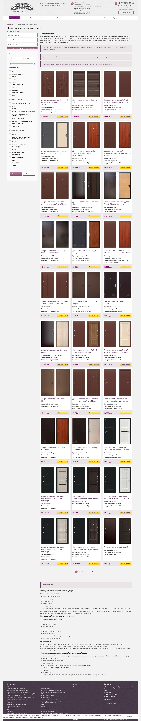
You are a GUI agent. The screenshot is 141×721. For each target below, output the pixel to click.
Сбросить (29, 174)
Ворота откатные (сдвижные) (16, 687)
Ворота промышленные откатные (18, 690)
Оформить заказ (63, 116)
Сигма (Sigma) (12, 40)
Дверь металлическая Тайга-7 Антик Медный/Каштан (84, 351)
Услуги (43, 18)
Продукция (15, 18)
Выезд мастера (77, 687)
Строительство (45, 708)
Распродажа (34, 18)
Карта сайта (107, 699)
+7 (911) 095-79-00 (126, 3)
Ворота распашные (14, 706)
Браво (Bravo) (12, 44)
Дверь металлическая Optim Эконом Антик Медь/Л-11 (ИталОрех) (84, 153)
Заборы (10, 702)
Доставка (60, 18)
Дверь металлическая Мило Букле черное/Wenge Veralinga (85, 548)
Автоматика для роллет (47, 695)
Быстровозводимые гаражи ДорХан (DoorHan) (54, 713)
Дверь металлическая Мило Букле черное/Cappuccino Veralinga (52, 549)
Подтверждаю (130, 716)
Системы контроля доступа (49, 711)
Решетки (43, 706)
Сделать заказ (126, 13)
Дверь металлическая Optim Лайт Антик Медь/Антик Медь (53, 203)
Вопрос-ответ (70, 18)
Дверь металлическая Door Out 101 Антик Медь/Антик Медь (85, 400)
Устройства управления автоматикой (51, 690)
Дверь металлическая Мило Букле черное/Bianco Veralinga (116, 497)
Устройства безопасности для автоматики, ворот (53, 693)
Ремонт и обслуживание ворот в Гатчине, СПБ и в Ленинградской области (22, 694)
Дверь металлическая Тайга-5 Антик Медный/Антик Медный (116, 101)
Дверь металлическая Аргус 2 (116, 547)
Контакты (107, 18)
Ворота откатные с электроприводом (19, 692)
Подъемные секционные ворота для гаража (21, 697)
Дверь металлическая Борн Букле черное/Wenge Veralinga (85, 497)
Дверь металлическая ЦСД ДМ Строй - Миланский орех (116, 203)
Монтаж (51, 18)
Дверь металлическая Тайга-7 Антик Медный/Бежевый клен (116, 351)
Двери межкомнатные (14, 701)
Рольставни (11, 708)
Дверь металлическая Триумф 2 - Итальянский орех (54, 448)
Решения (24, 18)
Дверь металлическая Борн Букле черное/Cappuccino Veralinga (52, 498)
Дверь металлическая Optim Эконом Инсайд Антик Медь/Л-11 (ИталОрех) (117, 153)
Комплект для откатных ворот (49, 699)
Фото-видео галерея (83, 18)
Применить (16, 174)
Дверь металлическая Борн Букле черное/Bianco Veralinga (116, 448)
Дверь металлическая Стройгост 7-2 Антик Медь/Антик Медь (54, 302)
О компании (97, 18)
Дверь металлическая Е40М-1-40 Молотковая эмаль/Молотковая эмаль (54, 102)
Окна (42, 704)
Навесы (10, 711)
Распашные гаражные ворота (17, 704)
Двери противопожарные (48, 702)
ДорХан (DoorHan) (14, 35)
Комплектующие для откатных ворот (51, 701)
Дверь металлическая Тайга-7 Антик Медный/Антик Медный (116, 400)
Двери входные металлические (17, 699)
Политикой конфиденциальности (86, 715)
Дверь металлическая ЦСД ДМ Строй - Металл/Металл (53, 251)
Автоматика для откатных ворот (17, 713)
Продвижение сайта (110, 719)
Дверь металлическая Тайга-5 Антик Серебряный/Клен (53, 152)
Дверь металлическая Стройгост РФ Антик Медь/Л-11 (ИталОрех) (117, 251)
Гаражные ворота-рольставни (17, 710)
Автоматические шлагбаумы (49, 710)
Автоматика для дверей (47, 697)
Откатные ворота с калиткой (16, 688)
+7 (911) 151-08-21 (126, 5)
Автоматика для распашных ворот (51, 687)
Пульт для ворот (45, 688)
